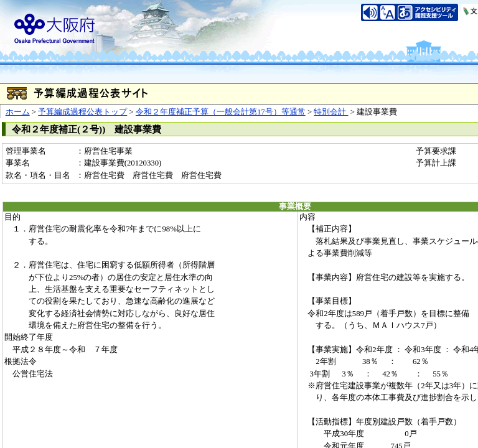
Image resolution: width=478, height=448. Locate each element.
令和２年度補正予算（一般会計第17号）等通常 (221, 112)
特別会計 (331, 112)
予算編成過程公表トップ (82, 112)
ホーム (18, 112)
